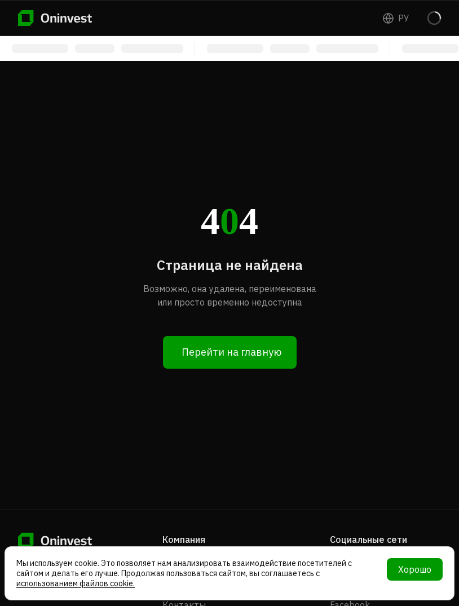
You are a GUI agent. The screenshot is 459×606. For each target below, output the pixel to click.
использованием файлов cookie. (75, 583)
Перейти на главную (231, 352)
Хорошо (414, 569)
